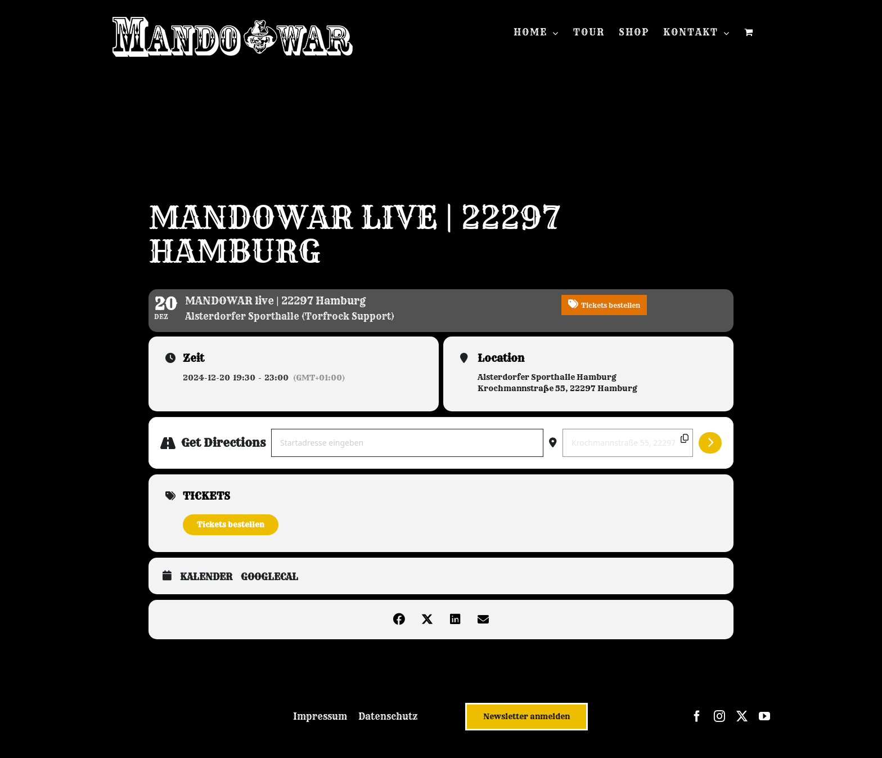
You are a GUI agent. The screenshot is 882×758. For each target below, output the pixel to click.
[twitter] (742, 716)
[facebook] (697, 716)
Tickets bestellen (230, 524)
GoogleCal (269, 577)
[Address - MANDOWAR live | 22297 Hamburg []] (407, 443)
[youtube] (764, 716)
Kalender (206, 577)
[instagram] (719, 716)
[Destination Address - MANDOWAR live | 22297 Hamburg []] (627, 443)
